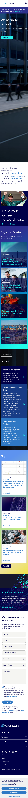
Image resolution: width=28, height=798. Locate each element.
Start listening (6, 607)
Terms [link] (3, 758)
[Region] (14, 658)
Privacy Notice (12, 696)
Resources (4, 746)
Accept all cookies (14, 788)
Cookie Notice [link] (5, 764)
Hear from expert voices (12, 592)
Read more (17, 11)
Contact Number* (10, 652)
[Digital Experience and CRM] (24, 404)
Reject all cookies (14, 792)
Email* (6, 640)
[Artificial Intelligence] (24, 377)
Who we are (5, 737)
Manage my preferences (14, 796)
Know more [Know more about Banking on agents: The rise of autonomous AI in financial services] (6, 560)
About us (6, 337)
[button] (26, 3)
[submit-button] (7, 702)
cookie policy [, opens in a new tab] (4, 784)
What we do (5, 732)
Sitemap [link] (3, 754)
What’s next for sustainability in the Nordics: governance (11, 261)
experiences (17, 178)
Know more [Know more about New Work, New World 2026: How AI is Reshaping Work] (6, 525)
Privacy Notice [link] (5, 761)
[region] (14, 788)
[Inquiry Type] (14, 665)
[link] (9, 3)
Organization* (8, 646)
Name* (6, 634)
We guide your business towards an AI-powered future (12, 313)
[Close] (26, 779)
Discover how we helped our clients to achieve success (12, 287)
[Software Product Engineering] (24, 435)
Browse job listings (8, 224)
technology (16, 173)
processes (16, 176)
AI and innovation (7, 742)
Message (7, 671)
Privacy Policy (12, 710)
